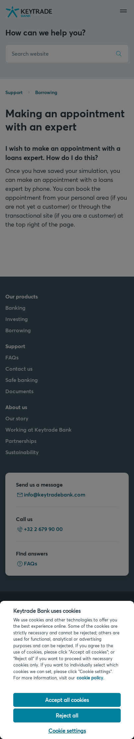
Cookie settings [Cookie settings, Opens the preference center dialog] (67, 730)
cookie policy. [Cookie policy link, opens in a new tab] (90, 678)
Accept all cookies (67, 699)
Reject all (67, 715)
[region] (67, 670)
